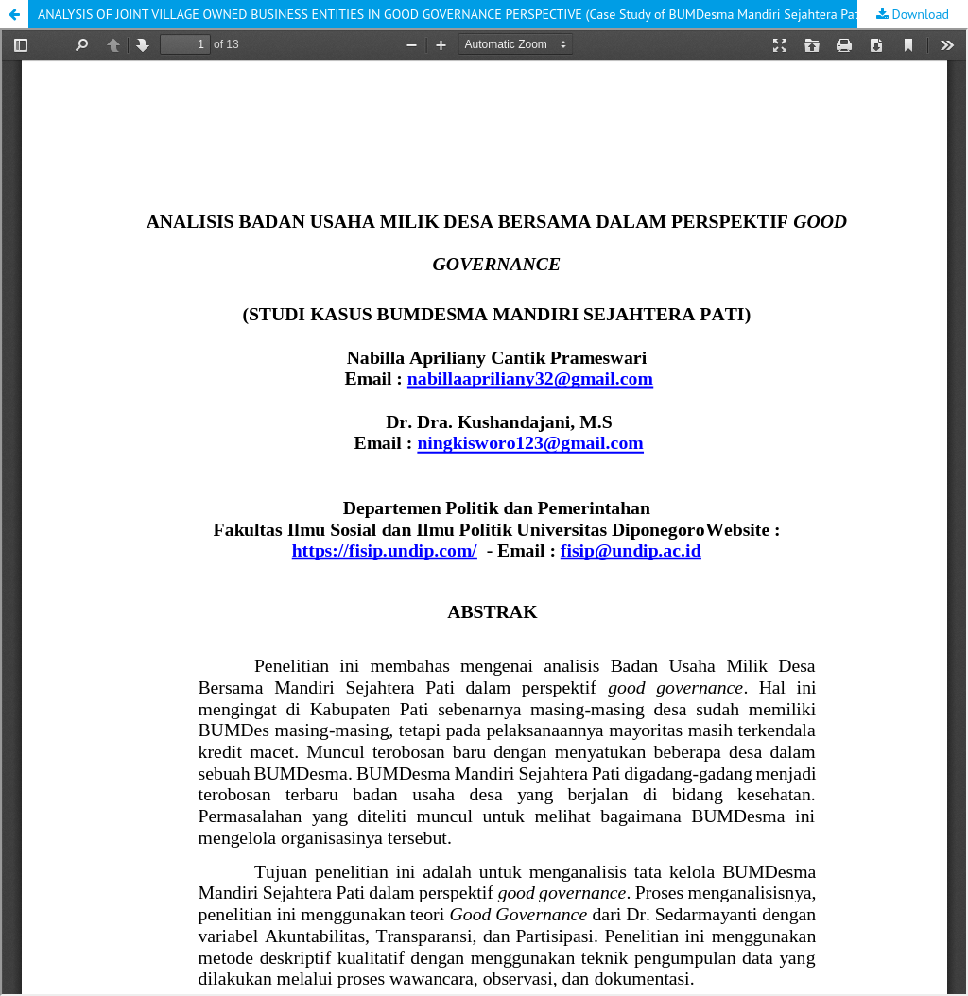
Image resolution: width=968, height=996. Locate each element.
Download (919, 14)
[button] (14, 14)
